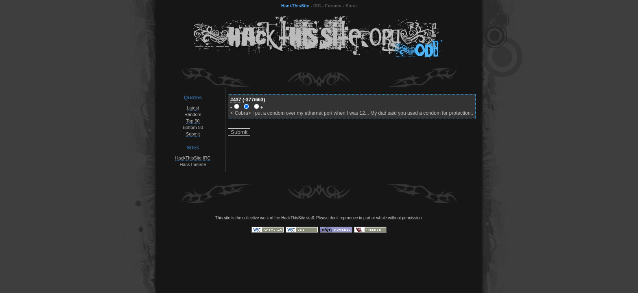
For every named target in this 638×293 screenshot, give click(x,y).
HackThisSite (295, 5)
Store (351, 5)
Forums (333, 5)
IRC (317, 5)
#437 (235, 100)
